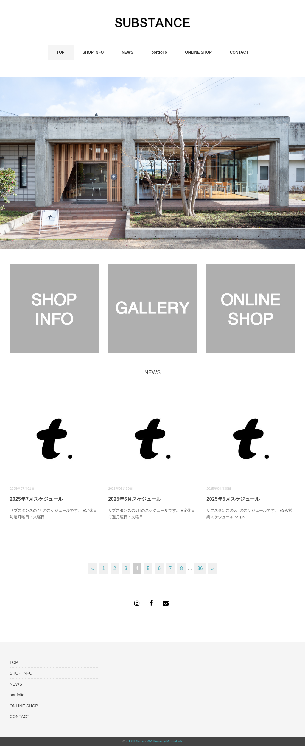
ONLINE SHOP (198, 52)
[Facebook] (151, 603)
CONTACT (239, 52)
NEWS (127, 52)
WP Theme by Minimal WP (164, 741)
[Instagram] (137, 603)
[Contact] (166, 603)
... (46, 517)
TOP (61, 52)
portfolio (159, 52)
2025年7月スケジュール (36, 499)
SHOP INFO (93, 52)
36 (200, 568)
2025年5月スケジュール (233, 499)
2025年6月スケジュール (134, 499)
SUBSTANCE (135, 741)
